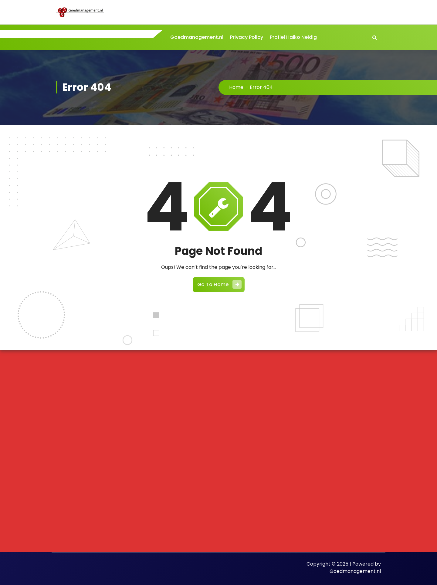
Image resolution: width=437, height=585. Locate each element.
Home (236, 87)
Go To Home (219, 284)
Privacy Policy (246, 37)
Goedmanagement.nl (196, 37)
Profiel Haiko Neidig (293, 37)
